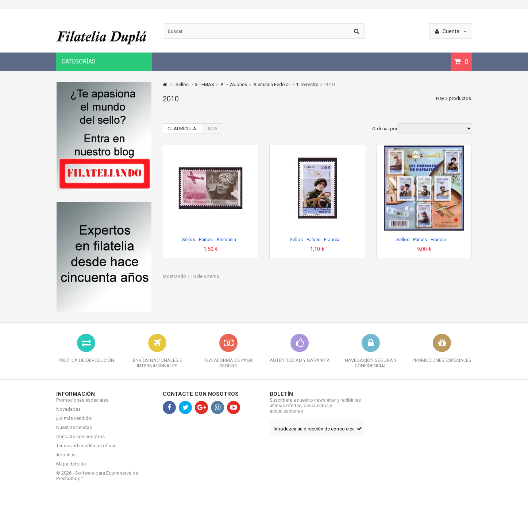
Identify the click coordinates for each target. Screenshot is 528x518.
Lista (211, 128)
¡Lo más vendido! (74, 423)
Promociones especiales (82, 405)
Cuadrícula (181, 128)
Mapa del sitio (71, 469)
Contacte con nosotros (80, 442)
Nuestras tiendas (74, 433)
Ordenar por (384, 128)
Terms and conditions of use (86, 451)
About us (66, 460)
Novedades (68, 414)
